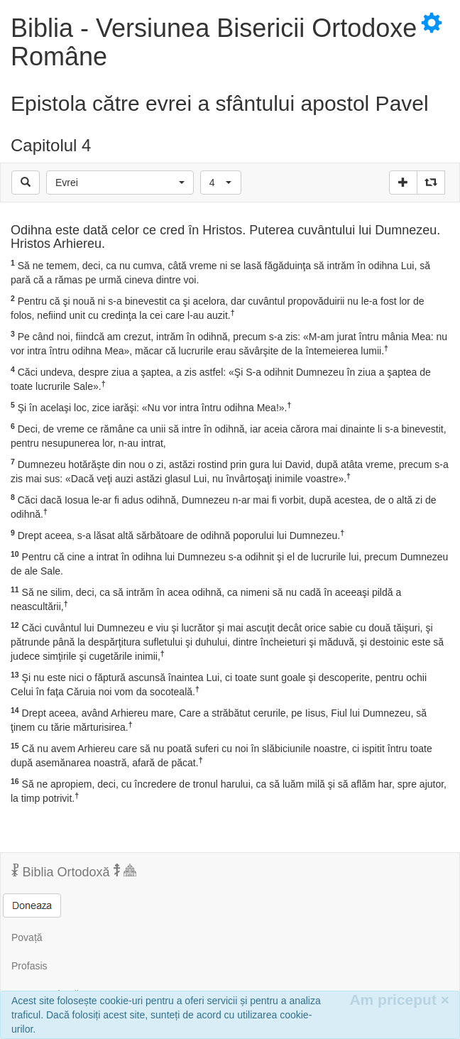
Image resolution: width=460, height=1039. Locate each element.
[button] (120, 182)
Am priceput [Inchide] (399, 999)
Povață (27, 937)
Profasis (29, 966)
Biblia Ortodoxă (73, 871)
